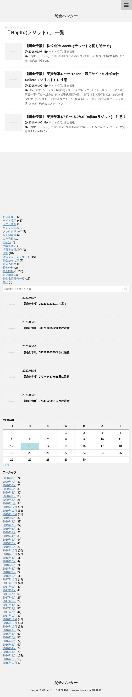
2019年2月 (9, 543)
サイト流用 (55, 51)
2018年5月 (9, 565)
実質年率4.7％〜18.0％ (39, 94)
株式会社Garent (39, 60)
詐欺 (5, 253)
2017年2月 (9, 612)
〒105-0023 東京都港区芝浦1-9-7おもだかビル (79, 127)
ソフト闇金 (9, 224)
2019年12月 (10, 507)
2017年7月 (9, 594)
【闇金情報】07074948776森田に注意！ (47, 376)
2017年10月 (10, 583)
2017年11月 (10, 579)
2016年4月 (9, 648)
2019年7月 (9, 525)
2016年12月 (10, 619)
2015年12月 (10, 662)
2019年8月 (9, 521)
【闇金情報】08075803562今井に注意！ (47, 328)
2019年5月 (9, 532)
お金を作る (9, 217)
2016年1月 (9, 659)
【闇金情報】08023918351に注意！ (44, 303)
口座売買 (8, 238)
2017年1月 (9, 615)
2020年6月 (9, 485)
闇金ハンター (66, 16)
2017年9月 (9, 586)
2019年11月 (10, 510)
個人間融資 (9, 235)
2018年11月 (10, 554)
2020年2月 (9, 499)
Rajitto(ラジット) (39, 56)
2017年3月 (9, 608)
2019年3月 (9, 539)
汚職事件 (8, 246)
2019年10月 (10, 514)
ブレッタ (83, 90)
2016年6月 (9, 641)
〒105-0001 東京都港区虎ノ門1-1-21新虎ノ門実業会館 (84, 56)
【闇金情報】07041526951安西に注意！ (47, 401)
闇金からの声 (11, 260)
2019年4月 (9, 536)
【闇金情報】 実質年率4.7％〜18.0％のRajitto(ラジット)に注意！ (75, 117)
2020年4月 (9, 492)
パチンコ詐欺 (11, 227)
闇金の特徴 (9, 264)
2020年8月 (9, 478)
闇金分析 (8, 267)
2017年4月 (9, 604)
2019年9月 (9, 517)
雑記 (5, 282)
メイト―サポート (102, 90)
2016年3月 (9, 651)
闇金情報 (69, 51)
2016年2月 (9, 655)
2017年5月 (9, 601)
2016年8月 (9, 633)
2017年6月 (9, 597)
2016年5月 (9, 644)
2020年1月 (9, 503)
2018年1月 (9, 575)
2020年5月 (9, 488)
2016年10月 (10, 626)
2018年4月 (9, 568)
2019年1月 (9, 546)
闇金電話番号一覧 (14, 278)
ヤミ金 (118, 90)
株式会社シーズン (86, 99)
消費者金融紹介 (12, 249)
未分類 (7, 242)
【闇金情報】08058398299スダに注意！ (47, 352)
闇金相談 (8, 274)
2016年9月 (9, 630)
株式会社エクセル (62, 99)
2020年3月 (9, 496)
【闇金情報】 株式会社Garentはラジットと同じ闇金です (69, 46)
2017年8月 (9, 590)
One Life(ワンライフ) (41, 90)
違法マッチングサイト (16, 256)
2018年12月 (10, 550)
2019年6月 (9, 528)
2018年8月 (9, 557)
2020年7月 (9, 481)
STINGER (96, 690)
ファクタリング (12, 231)
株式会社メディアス (51, 103)
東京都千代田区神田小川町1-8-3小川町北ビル (83, 94)
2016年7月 (9, 637)
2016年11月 (10, 622)
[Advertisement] (28, 187)
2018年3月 (9, 572)
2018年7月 (9, 561)
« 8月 (6, 464)
